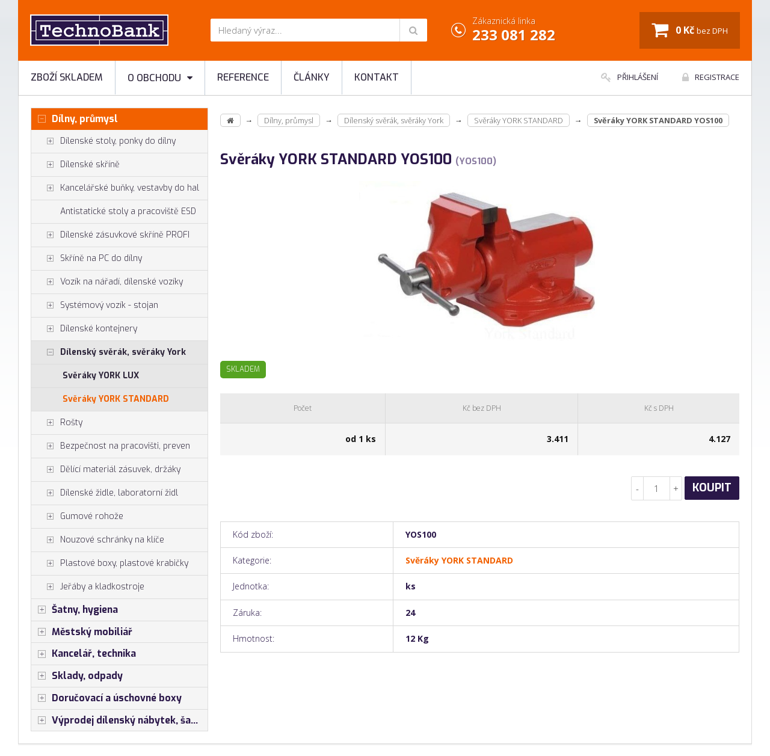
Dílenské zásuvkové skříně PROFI (110, 235)
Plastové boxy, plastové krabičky (109, 563)
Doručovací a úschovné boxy (106, 698)
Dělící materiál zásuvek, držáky (105, 469)
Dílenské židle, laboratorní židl (104, 493)
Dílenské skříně (75, 164)
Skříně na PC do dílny (86, 258)
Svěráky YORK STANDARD (116, 399)
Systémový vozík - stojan (94, 305)
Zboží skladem (67, 77)
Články (312, 77)
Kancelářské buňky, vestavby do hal (115, 188)
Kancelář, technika (83, 654)
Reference (243, 77)
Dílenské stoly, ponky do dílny (103, 141)
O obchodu (160, 78)
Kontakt (376, 77)
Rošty (56, 422)
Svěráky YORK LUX (101, 375)
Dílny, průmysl (74, 119)
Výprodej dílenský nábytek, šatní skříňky (119, 720)
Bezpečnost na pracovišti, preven (110, 446)
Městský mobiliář (81, 632)
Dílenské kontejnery (84, 329)
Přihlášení (629, 77)
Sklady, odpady (77, 676)
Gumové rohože (77, 516)
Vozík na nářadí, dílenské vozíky (107, 282)
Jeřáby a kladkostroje (87, 587)
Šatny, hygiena (74, 610)
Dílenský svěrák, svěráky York (108, 352)
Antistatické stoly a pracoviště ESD (128, 211)
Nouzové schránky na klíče (97, 540)
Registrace (710, 77)
